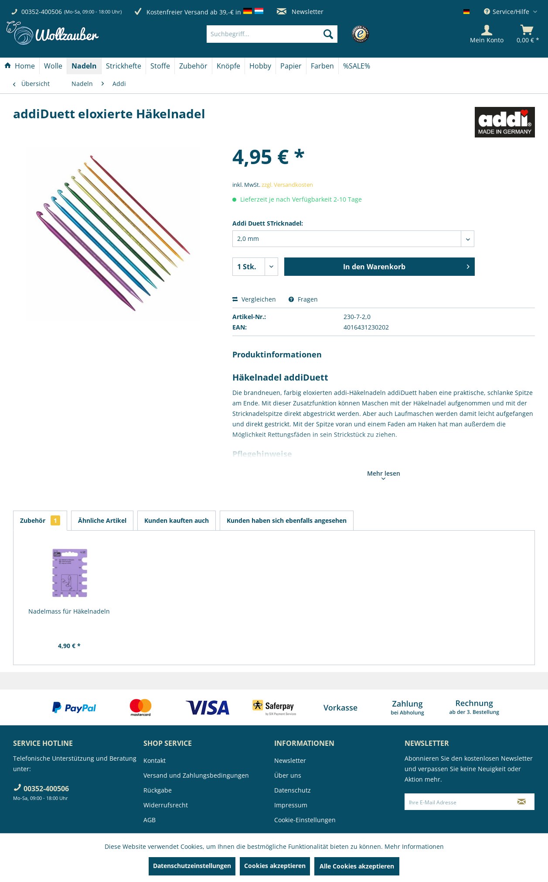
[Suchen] (328, 34)
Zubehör (40, 520)
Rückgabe (157, 790)
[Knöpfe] (228, 66)
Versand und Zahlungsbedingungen (196, 775)
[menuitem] (285, 34)
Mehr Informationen (414, 846)
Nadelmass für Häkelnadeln (69, 611)
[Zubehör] (193, 66)
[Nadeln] (84, 66)
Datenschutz (292, 790)
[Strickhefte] (124, 66)
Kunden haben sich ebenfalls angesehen (287, 520)
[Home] (19, 66)
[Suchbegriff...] (272, 34)
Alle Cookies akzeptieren (357, 866)
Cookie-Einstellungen (305, 820)
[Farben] (322, 66)
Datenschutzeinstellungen (192, 865)
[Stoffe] (160, 66)
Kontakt (154, 760)
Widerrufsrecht (165, 805)
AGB (149, 820)
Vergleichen (254, 299)
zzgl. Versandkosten (287, 185)
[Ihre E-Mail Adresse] (457, 801)
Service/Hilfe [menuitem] (507, 11)
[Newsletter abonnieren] (521, 801)
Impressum (290, 805)
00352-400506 (41, 11)
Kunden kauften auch (176, 520)
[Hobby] (260, 66)
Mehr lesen (383, 474)
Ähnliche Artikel (102, 520)
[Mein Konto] (487, 34)
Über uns (287, 775)
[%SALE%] (356, 66)
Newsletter (300, 11)
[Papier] (291, 66)
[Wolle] (53, 66)
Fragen (303, 299)
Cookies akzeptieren (275, 865)
